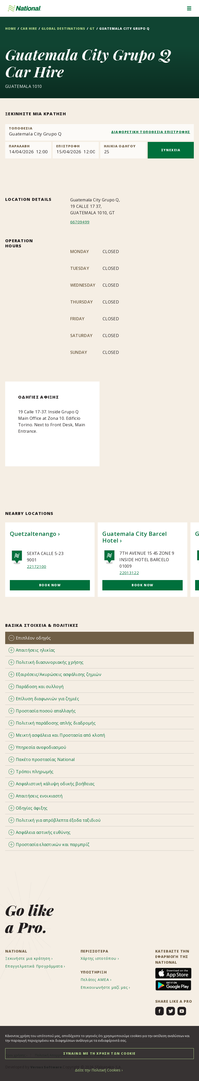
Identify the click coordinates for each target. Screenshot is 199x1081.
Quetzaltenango (33, 533)
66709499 (80, 222)
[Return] (76, 150)
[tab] (99, 637)
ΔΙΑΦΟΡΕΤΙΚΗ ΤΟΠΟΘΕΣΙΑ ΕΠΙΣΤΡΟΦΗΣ (150, 132)
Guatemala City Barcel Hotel (134, 537)
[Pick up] (28, 150)
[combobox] (99, 132)
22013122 (129, 572)
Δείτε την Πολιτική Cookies (97, 1070)
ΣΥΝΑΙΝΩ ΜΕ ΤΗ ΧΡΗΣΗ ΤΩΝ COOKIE (99, 1053)
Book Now (50, 585)
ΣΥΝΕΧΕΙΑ (171, 150)
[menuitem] (33, 958)
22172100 (36, 566)
